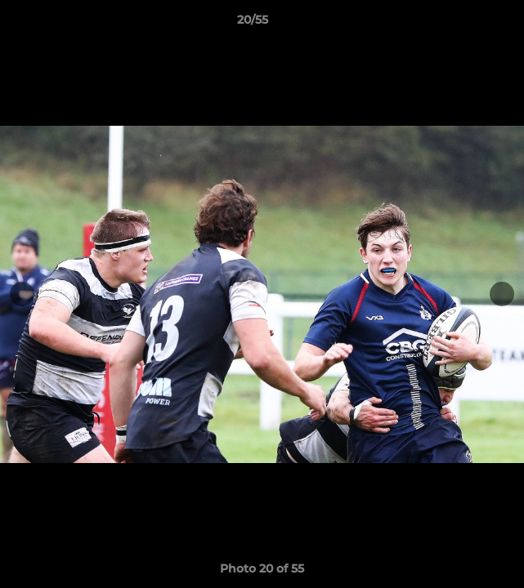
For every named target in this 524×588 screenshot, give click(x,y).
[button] (465, 23)
